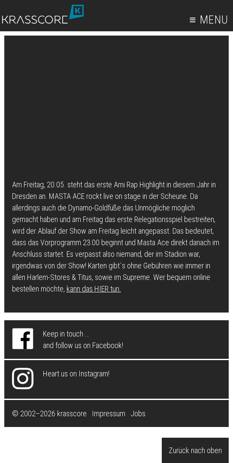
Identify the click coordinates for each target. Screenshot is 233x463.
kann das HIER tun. (94, 288)
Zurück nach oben (195, 450)
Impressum (108, 413)
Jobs (137, 413)
